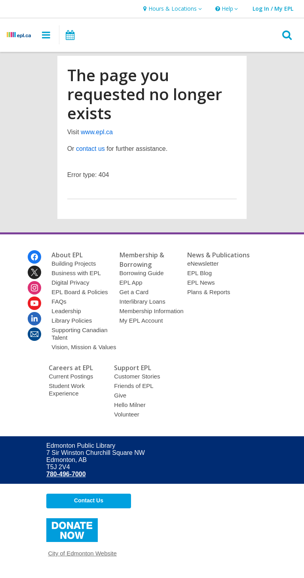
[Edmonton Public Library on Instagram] (34, 288)
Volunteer (126, 414)
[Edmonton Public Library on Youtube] (34, 303)
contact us (90, 148)
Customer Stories (137, 376)
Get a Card (134, 292)
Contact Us (88, 500)
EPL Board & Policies (79, 292)
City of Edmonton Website (82, 553)
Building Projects (73, 263)
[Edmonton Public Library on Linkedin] (34, 318)
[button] (171, 9)
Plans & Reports (208, 292)
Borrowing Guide (142, 273)
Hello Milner (129, 404)
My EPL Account (141, 320)
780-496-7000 (66, 474)
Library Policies (71, 320)
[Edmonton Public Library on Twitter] (34, 272)
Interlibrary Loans (142, 301)
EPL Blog (199, 273)
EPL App (131, 282)
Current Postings (71, 376)
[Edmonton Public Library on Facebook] (34, 257)
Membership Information (152, 311)
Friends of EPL (133, 385)
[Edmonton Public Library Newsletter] (34, 334)
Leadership (66, 311)
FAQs (58, 301)
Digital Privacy (70, 282)
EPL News (201, 282)
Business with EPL (76, 273)
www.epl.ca (97, 132)
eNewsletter (202, 263)
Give (120, 395)
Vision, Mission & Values (83, 347)
